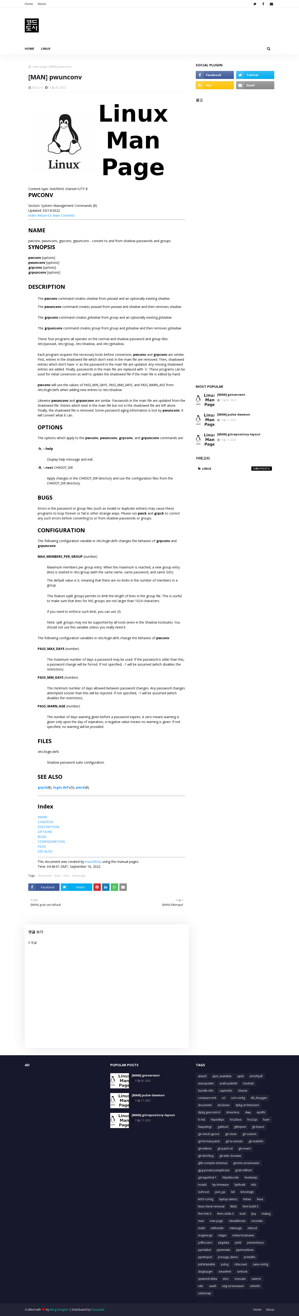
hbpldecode (230, 1177)
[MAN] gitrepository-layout (238, 434)
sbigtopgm (205, 1272)
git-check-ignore (208, 1134)
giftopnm (240, 1127)
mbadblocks (237, 1221)
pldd (238, 1243)
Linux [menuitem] (45, 48)
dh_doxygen (259, 1098)
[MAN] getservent (231, 394)
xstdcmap (204, 1293)
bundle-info (206, 1091)
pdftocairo (205, 1243)
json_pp (220, 1192)
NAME (42, 817)
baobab (248, 1083)
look (243, 1214)
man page (40, 67)
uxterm (256, 1279)
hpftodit (240, 1185)
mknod (252, 1228)
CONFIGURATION (51, 841)
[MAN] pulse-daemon (233, 414)
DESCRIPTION (48, 827)
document (45, 876)
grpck (42, 787)
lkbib (233, 1206)
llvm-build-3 (250, 1206)
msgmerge (205, 1235)
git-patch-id (225, 1148)
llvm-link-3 (204, 1214)
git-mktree (205, 1148)
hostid (202, 1185)
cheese (242, 1091)
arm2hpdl (256, 1076)
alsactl (202, 1076)
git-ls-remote (234, 1141)
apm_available (221, 1076)
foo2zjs (252, 1120)
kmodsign (247, 1192)
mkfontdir (217, 1228)
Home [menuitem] (29, 48)
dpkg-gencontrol (209, 1112)
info (253, 1185)
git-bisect (258, 1127)
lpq (253, 1214)
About (42, 4)
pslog (224, 1264)
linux (57, 876)
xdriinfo (255, 1286)
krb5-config (205, 1199)
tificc (226, 1279)
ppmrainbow (244, 1250)
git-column (249, 1134)
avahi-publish (228, 1083)
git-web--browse (230, 1156)
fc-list (201, 1120)
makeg (266, 1214)
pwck (80, 787)
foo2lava (236, 1120)
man (66, 876)
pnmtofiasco (255, 1243)
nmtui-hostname (243, 1235)
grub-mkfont (243, 1170)
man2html (92, 861)
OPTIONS (45, 831)
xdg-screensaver (233, 1286)
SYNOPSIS (45, 822)
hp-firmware (220, 1185)
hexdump (251, 1177)
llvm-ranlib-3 (225, 1214)
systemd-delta (207, 1279)
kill (233, 1192)
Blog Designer (59, 1310)
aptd (240, 1076)
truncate (240, 1279)
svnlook (242, 1272)
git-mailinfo (256, 1141)
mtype (222, 1235)
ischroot (203, 1192)
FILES (42, 846)
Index (32, 215)
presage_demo (228, 1257)
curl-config (238, 1098)
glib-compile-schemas (212, 1163)
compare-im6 (207, 1098)
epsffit (261, 1112)
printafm (249, 1257)
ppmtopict (205, 1257)
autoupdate (206, 1083)
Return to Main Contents (56, 215)
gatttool (223, 1127)
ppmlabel (204, 1250)
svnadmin (224, 1272)
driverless (232, 1112)
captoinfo (225, 1091)
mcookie (257, 1221)
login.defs (61, 787)
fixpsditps (217, 1120)
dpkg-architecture (247, 1105)
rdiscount (240, 1264)
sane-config (260, 1264)
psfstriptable (206, 1264)
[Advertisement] (235, 241)
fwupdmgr (205, 1127)
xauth (212, 1286)
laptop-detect (228, 1199)
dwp (248, 1112)
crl (223, 1098)
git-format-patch (209, 1141)
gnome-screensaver (246, 1163)
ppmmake (223, 1250)
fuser (266, 1120)
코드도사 (37, 87)
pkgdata (223, 1243)
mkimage (236, 1228)
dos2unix (223, 1105)
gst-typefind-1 (207, 1177)
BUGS (42, 836)
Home (29, 4)
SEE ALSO (45, 851)
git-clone (231, 1134)
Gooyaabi (97, 1310)
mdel (201, 1228)
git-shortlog (206, 1156)
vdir (200, 1286)
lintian (247, 1199)
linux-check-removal (211, 1206)
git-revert (244, 1148)
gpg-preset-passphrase (213, 1170)
